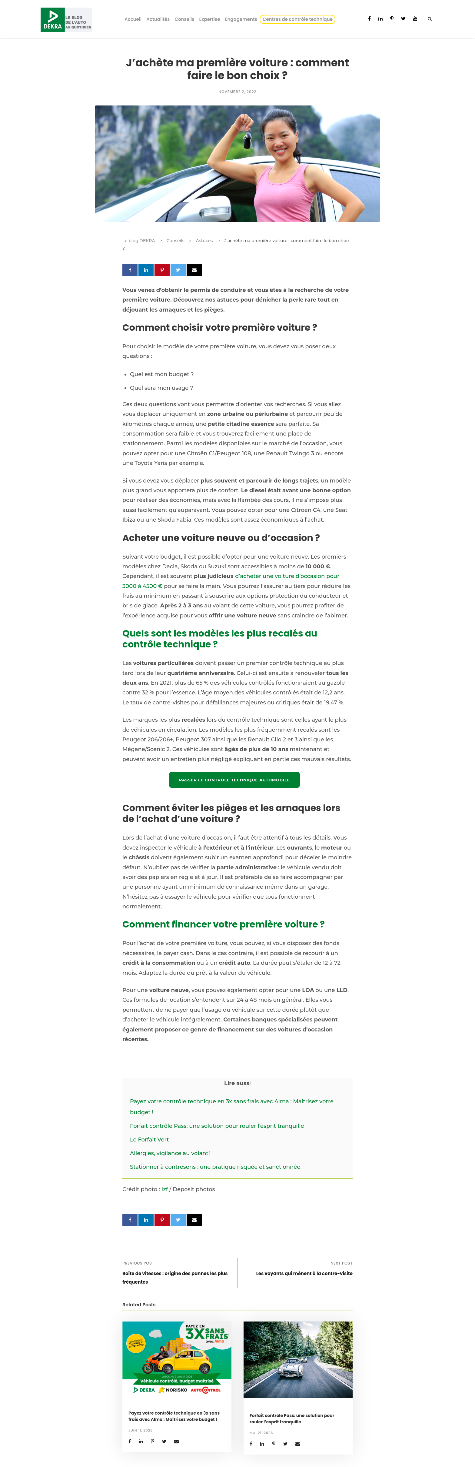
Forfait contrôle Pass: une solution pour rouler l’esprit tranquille (217, 1126)
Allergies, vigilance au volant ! (171, 1153)
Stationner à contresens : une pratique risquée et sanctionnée (215, 1167)
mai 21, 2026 (261, 1432)
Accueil (133, 19)
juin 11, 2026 (140, 1430)
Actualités (158, 19)
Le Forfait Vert (149, 1139)
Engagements (241, 19)
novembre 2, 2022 (237, 91)
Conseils (184, 19)
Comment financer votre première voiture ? (223, 924)
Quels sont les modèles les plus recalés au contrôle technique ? (219, 639)
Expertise (209, 19)
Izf (164, 1189)
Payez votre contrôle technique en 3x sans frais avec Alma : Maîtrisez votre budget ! (174, 1416)
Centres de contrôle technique (299, 19)
